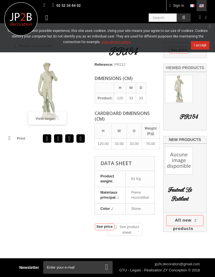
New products (185, 139)
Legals (136, 270)
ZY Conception (175, 270)
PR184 (189, 117)
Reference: (104, 64)
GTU (123, 270)
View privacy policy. (116, 42)
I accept (200, 45)
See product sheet (126, 229)
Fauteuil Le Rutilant (180, 194)
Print (21, 138)
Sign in (176, 5)
